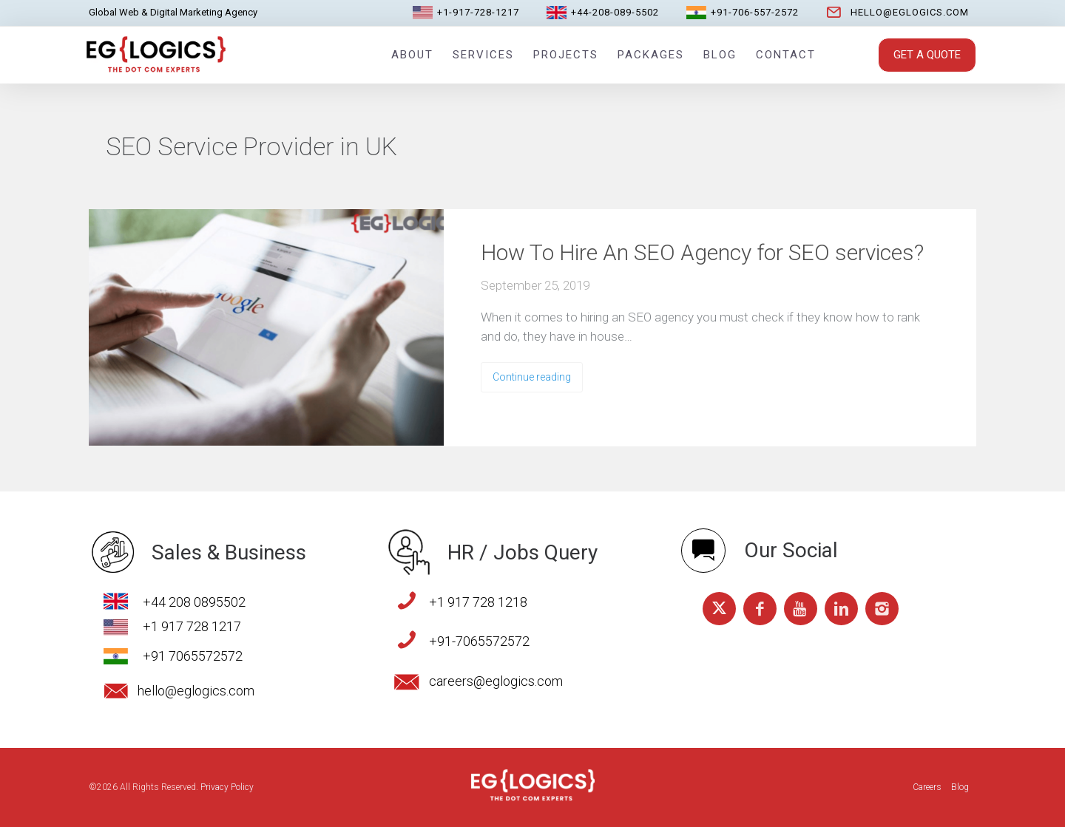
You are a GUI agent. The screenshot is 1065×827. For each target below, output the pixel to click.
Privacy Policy (227, 787)
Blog (720, 54)
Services (483, 54)
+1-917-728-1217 (478, 12)
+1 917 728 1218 (478, 602)
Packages (651, 54)
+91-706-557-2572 (755, 12)
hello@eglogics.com (910, 12)
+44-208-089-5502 (615, 12)
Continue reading (532, 377)
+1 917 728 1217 (192, 626)
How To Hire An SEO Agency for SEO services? (702, 252)
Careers (927, 787)
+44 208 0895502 (194, 602)
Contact (786, 54)
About (412, 54)
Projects (565, 54)
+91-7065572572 (479, 641)
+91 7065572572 (193, 656)
